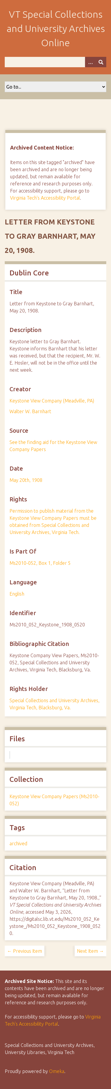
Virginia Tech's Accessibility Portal (45, 198)
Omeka (56, 1071)
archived (18, 843)
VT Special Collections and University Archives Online (56, 28)
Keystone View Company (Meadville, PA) (51, 400)
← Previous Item (24, 951)
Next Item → (90, 951)
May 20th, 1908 (25, 480)
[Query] (55, 62)
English (16, 593)
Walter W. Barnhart (30, 411)
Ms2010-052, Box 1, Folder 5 (40, 563)
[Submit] (101, 62)
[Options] (90, 62)
